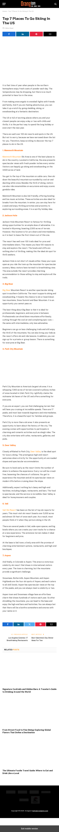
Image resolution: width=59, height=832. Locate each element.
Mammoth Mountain (11, 157)
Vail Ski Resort (9, 510)
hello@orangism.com (40, 811)
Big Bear (6, 290)
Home (4, 11)
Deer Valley (35, 451)
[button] (4, 4)
